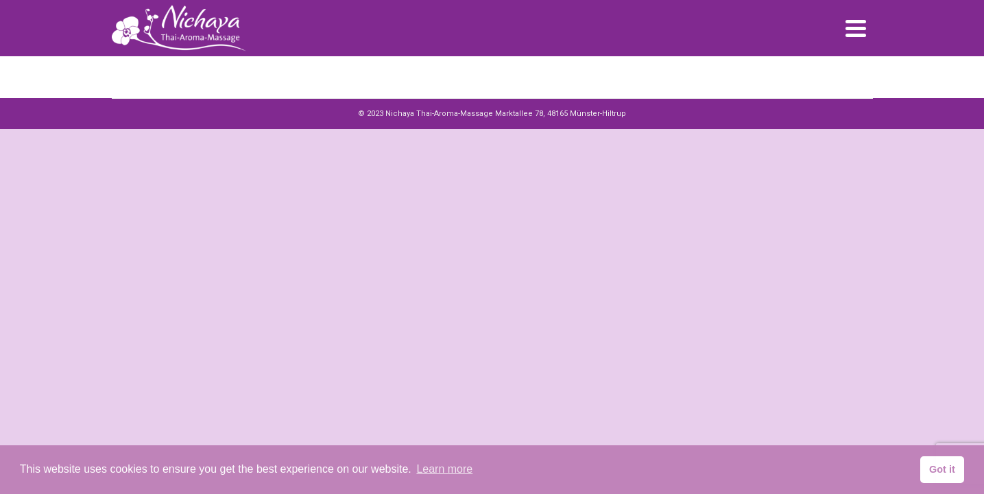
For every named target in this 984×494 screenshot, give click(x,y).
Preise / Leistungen (556, 34)
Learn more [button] (444, 469)
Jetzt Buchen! (836, 34)
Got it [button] (942, 469)
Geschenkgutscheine (654, 34)
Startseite (480, 34)
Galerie (727, 34)
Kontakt (773, 34)
